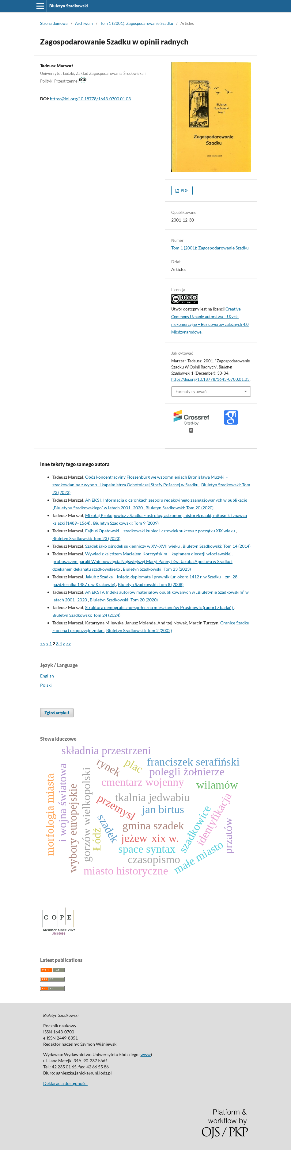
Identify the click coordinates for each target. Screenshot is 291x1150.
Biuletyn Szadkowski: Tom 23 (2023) (86, 538)
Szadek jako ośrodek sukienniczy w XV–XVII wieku (133, 546)
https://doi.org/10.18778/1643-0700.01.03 (90, 98)
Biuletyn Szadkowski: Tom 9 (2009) (126, 523)
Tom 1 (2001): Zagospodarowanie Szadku (136, 23)
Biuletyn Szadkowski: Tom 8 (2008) (150, 584)
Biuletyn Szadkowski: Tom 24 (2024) (86, 615)
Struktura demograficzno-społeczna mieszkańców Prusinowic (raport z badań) (159, 607)
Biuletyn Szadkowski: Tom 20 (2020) (180, 507)
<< (42, 643)
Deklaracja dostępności (65, 1083)
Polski (46, 685)
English (47, 675)
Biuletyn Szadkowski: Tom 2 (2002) (139, 630)
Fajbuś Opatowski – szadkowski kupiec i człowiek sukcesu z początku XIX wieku (160, 530)
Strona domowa (54, 23)
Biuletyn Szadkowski (68, 5)
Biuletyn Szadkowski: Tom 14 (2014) (217, 546)
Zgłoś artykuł (56, 712)
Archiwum (84, 23)
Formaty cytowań (191, 391)
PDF (184, 190)
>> (68, 643)
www (146, 1054)
